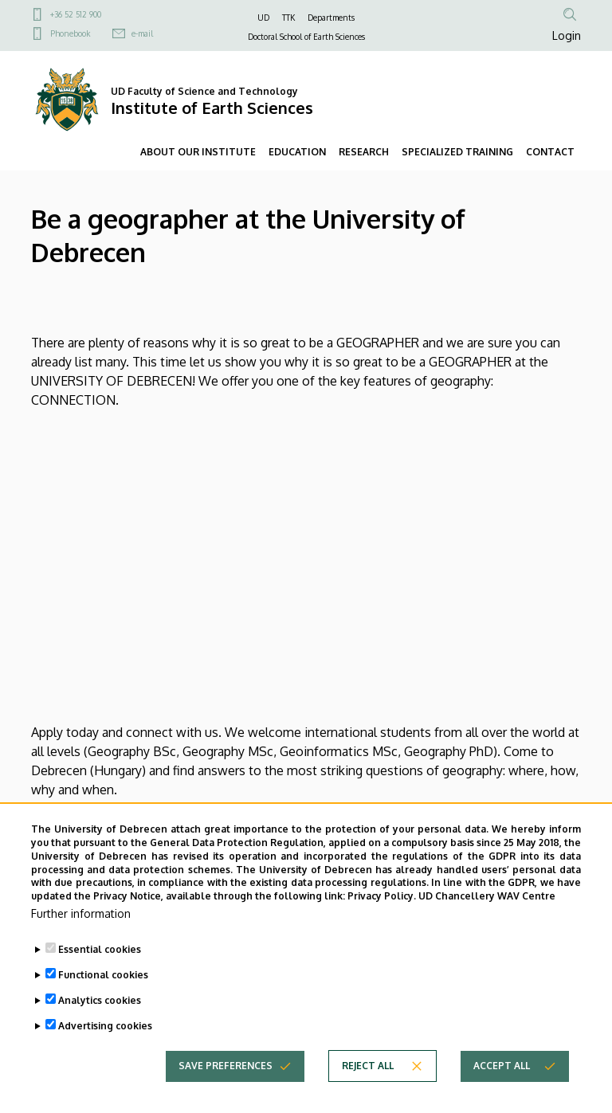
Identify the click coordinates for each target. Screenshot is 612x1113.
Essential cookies (99, 949)
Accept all (501, 1066)
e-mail (142, 33)
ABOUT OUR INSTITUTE (198, 152)
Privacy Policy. (381, 896)
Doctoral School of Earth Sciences (306, 36)
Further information (81, 913)
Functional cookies (103, 975)
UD (263, 17)
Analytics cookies (99, 1000)
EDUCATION (297, 152)
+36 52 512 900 (75, 14)
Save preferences (225, 1066)
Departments (331, 17)
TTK (288, 17)
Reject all (368, 1066)
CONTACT (550, 152)
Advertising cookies (105, 1026)
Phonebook (70, 33)
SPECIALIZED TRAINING (457, 152)
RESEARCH (364, 152)
